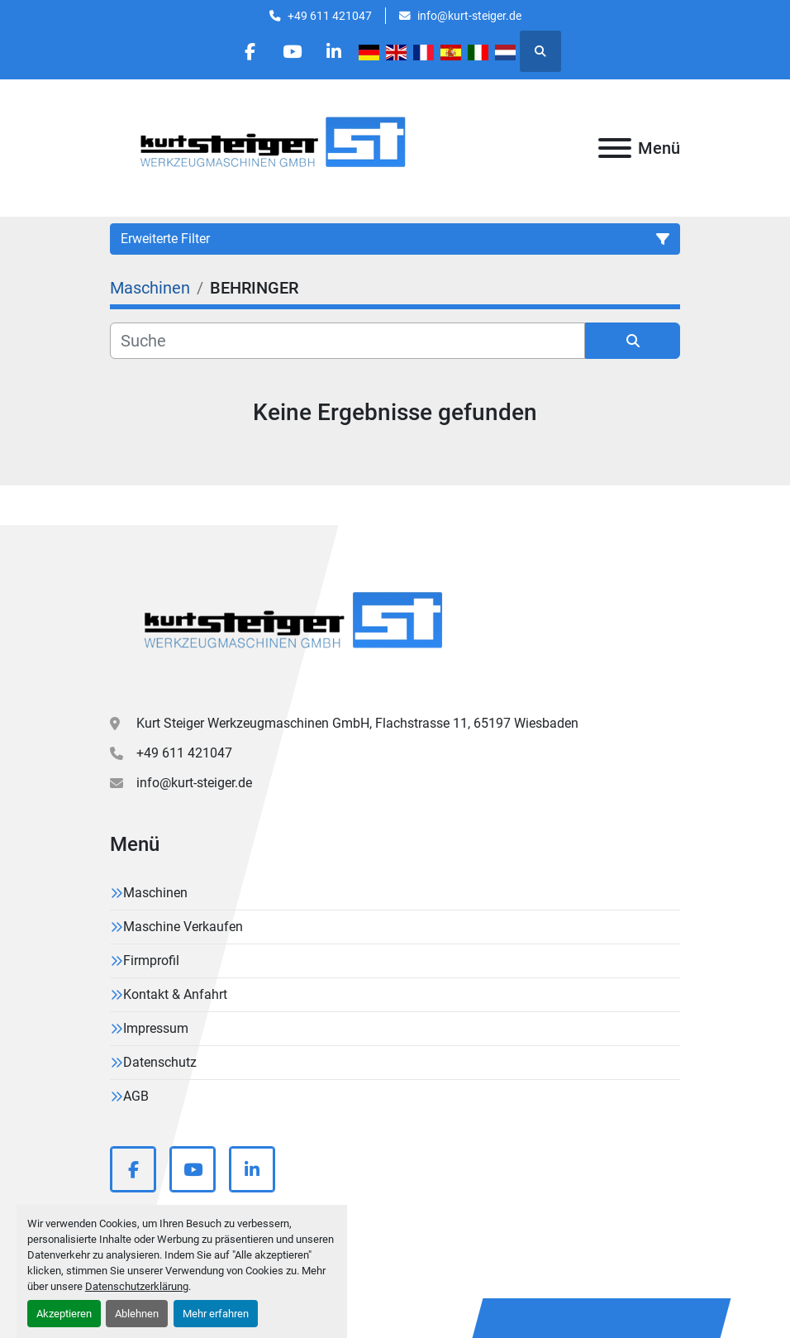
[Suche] (347, 341)
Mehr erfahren (216, 1313)
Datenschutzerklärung (136, 1286)
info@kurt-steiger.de (469, 15)
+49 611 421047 (330, 15)
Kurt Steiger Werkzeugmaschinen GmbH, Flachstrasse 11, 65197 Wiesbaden (357, 723)
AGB (136, 1096)
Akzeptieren (64, 1313)
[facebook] (249, 51)
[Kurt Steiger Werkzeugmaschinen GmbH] (296, 626)
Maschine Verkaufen (183, 926)
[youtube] (291, 51)
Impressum (155, 1028)
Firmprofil (151, 960)
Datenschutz (160, 1062)
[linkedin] (334, 51)
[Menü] (614, 148)
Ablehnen (137, 1313)
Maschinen (155, 893)
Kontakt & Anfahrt (175, 994)
